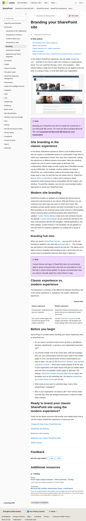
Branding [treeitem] (9, 46)
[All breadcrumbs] (32, 16)
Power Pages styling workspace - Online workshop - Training (52, 479)
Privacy (46, 516)
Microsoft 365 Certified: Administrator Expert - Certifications (52, 488)
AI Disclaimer (6, 516)
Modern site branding (39, 45)
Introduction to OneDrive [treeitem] (14, 35)
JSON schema (36, 443)
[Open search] (76, 3)
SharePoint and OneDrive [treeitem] (12, 23)
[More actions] (82, 16)
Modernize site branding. (40, 433)
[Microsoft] (4, 2)
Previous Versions (19, 516)
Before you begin (38, 51)
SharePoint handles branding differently (56, 373)
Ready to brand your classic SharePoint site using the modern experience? (56, 54)
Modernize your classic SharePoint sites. (46, 438)
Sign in (81, 3)
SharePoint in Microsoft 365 (45, 16)
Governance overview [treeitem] (13, 50)
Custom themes (44, 216)
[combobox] (14, 18)
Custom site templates (48, 219)
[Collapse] (26, 14)
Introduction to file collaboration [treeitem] (16, 31)
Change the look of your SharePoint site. (46, 424)
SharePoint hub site (52, 241)
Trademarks (17, 519)
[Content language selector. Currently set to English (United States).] (12, 511)
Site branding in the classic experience (45, 43)
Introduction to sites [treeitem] (12, 42)
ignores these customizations (42, 178)
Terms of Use (6, 519)
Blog (28, 516)
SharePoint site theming (40, 429)
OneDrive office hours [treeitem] (13, 39)
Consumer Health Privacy (61, 516)
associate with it (64, 244)
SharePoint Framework (68, 318)
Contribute (37, 516)
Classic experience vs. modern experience (46, 48)
